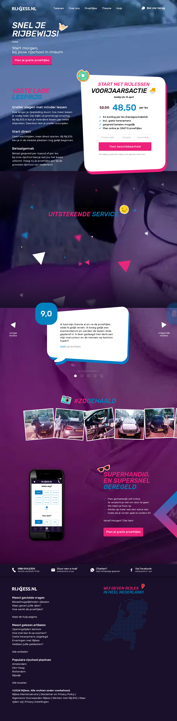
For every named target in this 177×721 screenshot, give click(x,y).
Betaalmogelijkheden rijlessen (30, 602)
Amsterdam (19, 664)
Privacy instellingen (37, 702)
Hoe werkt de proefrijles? (27, 609)
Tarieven (58, 8)
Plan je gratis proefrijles (36, 60)
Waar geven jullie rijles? (26, 606)
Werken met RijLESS (64, 698)
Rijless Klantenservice (25, 694)
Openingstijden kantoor (27, 629)
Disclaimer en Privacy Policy (58, 694)
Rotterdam (19, 671)
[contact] (153, 9)
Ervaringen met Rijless (25, 640)
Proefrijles (91, 8)
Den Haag (18, 668)
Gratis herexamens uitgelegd (30, 637)
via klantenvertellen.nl (88, 371)
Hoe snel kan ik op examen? (29, 633)
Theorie (106, 8)
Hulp (119, 8)
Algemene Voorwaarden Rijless (31, 698)
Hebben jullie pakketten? (27, 644)
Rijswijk (16, 675)
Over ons (74, 8)
